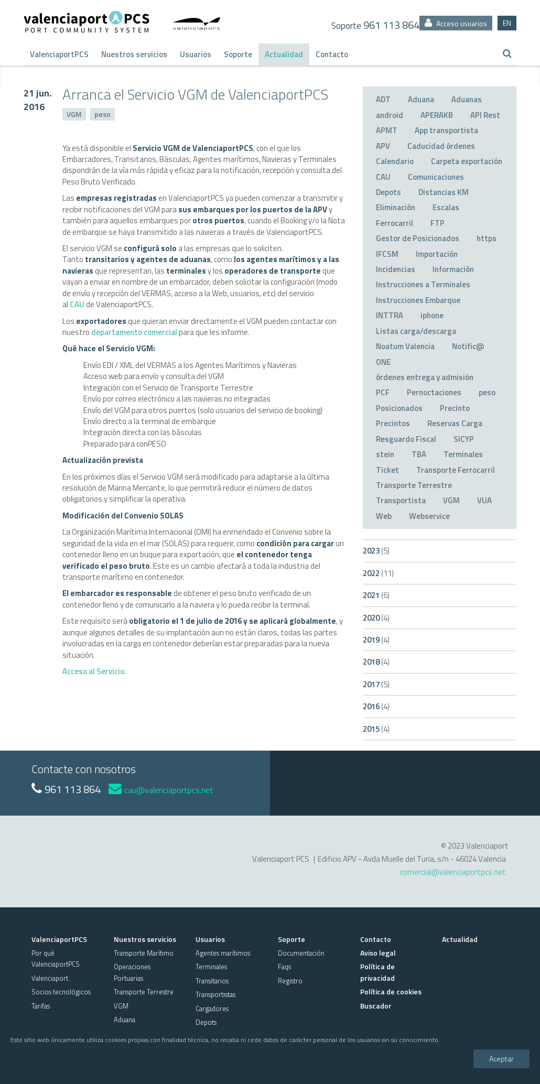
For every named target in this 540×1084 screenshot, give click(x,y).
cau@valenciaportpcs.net (161, 790)
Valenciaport (49, 978)
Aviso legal (378, 952)
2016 (376, 706)
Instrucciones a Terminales (423, 284)
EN (507, 22)
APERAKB (436, 115)
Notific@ (468, 346)
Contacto (332, 54)
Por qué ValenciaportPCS (55, 958)
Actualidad (284, 54)
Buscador (376, 1005)
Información (453, 269)
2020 (376, 618)
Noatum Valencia (405, 346)
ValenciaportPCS (59, 54)
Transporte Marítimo (144, 953)
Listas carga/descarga (416, 331)
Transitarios (212, 980)
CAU (77, 304)
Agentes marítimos (223, 953)
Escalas (446, 207)
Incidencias (395, 269)
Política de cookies (391, 991)
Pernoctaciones (434, 392)
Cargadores (212, 1008)
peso (102, 114)
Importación (437, 254)
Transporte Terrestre (414, 485)
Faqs (284, 966)
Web (384, 516)
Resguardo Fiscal (406, 439)
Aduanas (466, 99)
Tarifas (40, 1006)
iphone (432, 315)
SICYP (463, 439)
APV (383, 146)
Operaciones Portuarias (132, 972)
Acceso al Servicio (93, 671)
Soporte (238, 54)
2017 (376, 684)
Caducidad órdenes (441, 146)
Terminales (463, 454)
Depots (388, 192)
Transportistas (215, 994)
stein (385, 454)
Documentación (301, 953)
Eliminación (395, 207)
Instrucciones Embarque (418, 300)
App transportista (446, 130)
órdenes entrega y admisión (424, 377)
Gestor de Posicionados (417, 238)
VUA (484, 500)
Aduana (421, 99)
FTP (437, 223)
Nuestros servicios (134, 54)
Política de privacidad (377, 972)
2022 (378, 573)
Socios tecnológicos (61, 992)
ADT (383, 99)
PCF (383, 392)
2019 (376, 640)
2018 (376, 662)
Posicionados (399, 408)
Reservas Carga (454, 423)
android (389, 115)
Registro (290, 980)
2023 (376, 551)
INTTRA (389, 315)
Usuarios (195, 54)
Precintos (393, 423)
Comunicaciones (436, 177)
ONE (383, 362)
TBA (419, 454)
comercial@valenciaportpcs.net (453, 872)
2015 (376, 729)
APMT (386, 130)
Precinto (455, 408)
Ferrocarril (394, 223)
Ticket (387, 470)
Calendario (395, 161)
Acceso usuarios (456, 23)
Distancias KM (443, 192)
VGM (74, 114)
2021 (376, 595)
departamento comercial (134, 332)
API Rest (485, 115)
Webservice (429, 516)
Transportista (401, 500)
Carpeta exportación (466, 161)
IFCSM (387, 254)
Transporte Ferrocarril (455, 470)
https (486, 238)
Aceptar (501, 1058)
